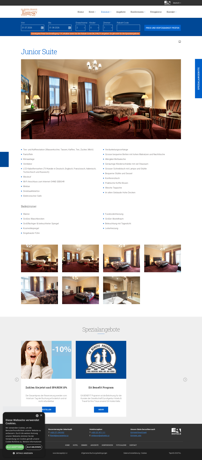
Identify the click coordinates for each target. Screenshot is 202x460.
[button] (24, 453)
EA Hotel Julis (135, 436)
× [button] (41, 415)
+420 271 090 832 (57, 432)
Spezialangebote (198, 78)
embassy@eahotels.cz (100, 436)
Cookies (144, 453)
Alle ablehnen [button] (34, 447)
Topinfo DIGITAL (175, 453)
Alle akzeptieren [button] (15, 447)
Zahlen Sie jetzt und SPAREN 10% (46, 387)
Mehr (101, 409)
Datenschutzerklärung (132, 453)
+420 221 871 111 (98, 432)
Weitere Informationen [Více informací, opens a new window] (32, 441)
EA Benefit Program (101, 387)
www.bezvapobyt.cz (60, 453)
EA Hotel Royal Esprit (138, 432)
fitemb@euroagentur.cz (59, 436)
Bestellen (46, 409)
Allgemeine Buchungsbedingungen (94, 453)
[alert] (24, 434)
